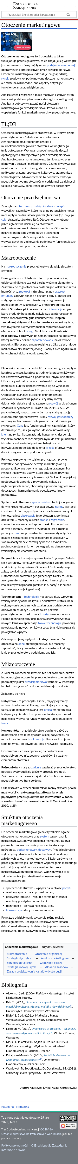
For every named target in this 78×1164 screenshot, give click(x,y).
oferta (48, 709)
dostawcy (44, 849)
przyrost (24, 291)
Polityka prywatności (14, 1145)
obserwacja (28, 515)
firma (4, 723)
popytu (66, 888)
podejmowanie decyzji (61, 65)
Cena (20, 425)
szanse (44, 519)
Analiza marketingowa (55, 958)
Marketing (22, 1106)
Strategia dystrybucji (20, 958)
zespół (61, 206)
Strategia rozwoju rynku (22, 967)
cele (4, 219)
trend (17, 533)
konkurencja (36, 739)
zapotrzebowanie (43, 340)
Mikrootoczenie (17, 953)
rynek (5, 78)
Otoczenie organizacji (48, 953)
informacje (55, 309)
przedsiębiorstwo (36, 681)
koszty (44, 614)
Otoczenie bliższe (51, 962)
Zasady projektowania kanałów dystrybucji (34, 971)
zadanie (36, 767)
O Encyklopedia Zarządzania (49, 1145)
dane (21, 643)
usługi (29, 331)
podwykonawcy (27, 849)
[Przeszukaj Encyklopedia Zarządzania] (39, 14)
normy (59, 506)
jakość (50, 447)
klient (5, 434)
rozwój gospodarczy (60, 416)
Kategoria (7, 1106)
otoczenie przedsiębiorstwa (35, 206)
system (44, 836)
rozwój (53, 403)
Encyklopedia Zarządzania (25, 5)
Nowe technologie (50, 623)
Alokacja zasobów (56, 967)
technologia (31, 596)
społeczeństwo (41, 502)
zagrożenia (57, 519)
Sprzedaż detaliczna (19, 962)
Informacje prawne (13, 1150)
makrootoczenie (16, 266)
